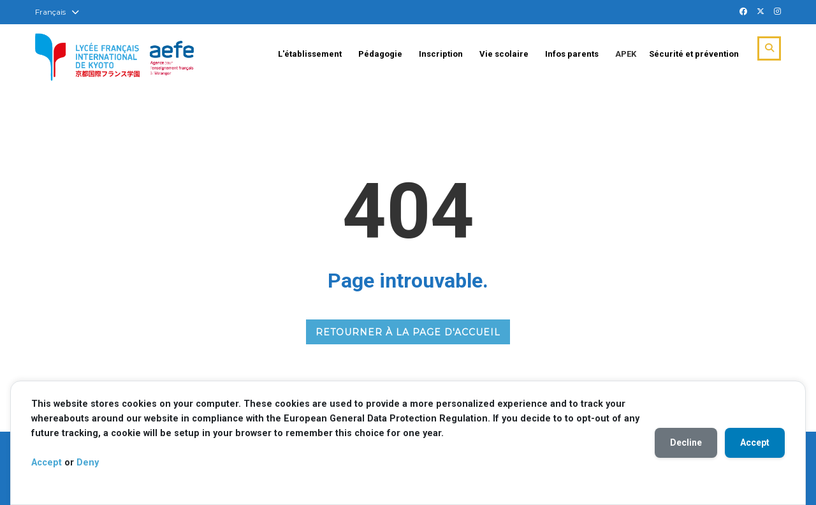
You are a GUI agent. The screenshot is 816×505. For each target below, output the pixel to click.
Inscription (441, 54)
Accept (46, 462)
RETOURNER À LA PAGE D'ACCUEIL (408, 332)
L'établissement (310, 54)
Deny (87, 462)
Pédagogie (380, 54)
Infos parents (572, 54)
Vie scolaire (503, 54)
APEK (625, 54)
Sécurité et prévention (694, 54)
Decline (686, 442)
